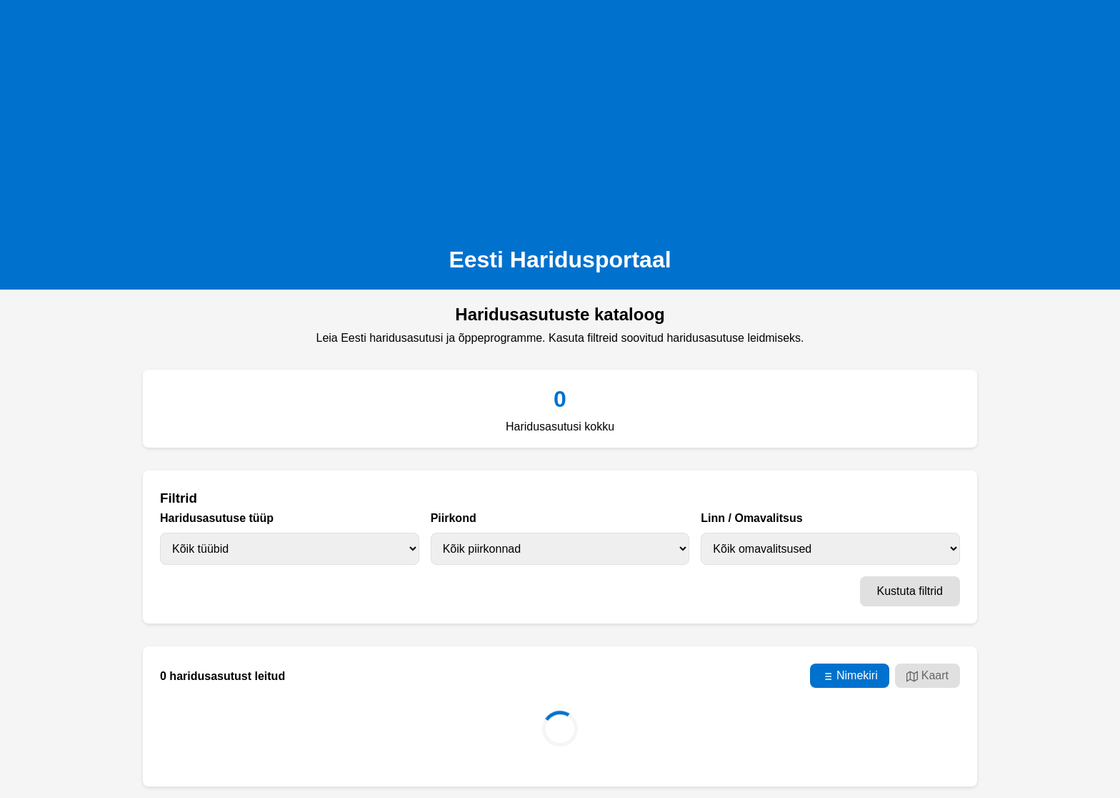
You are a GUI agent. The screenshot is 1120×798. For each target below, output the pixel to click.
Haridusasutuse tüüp (217, 518)
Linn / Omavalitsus (751, 518)
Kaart (927, 675)
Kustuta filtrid (910, 591)
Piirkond (453, 518)
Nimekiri (849, 675)
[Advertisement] (560, 119)
